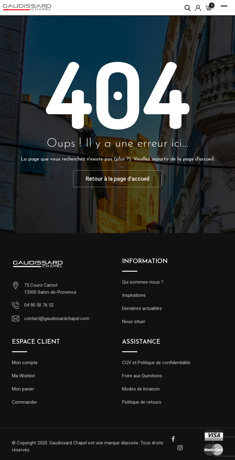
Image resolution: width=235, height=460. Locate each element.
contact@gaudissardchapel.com (56, 318)
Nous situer (133, 321)
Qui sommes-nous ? (142, 282)
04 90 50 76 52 (39, 305)
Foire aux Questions (142, 376)
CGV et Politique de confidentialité (156, 362)
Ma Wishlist (23, 376)
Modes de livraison (141, 389)
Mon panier (23, 389)
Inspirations (134, 295)
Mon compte (25, 362)
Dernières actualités (142, 308)
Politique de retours (141, 402)
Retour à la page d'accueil (117, 178)
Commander (24, 402)
